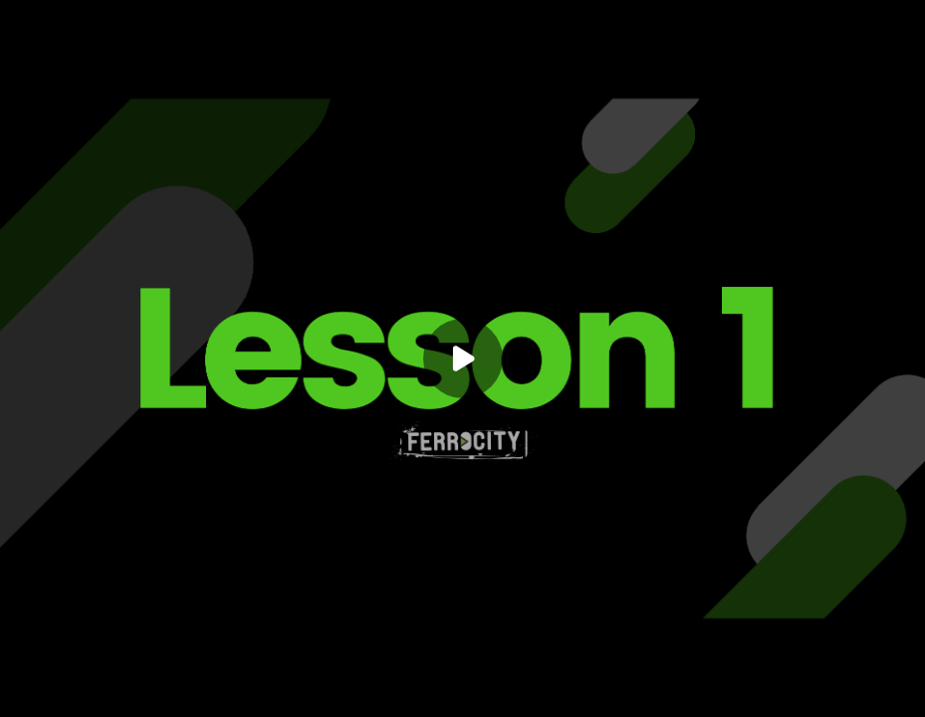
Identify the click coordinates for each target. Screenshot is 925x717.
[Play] (463, 358)
